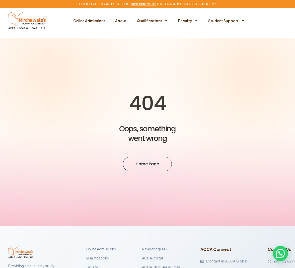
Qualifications (152, 20)
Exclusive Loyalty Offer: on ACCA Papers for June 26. (147, 4)
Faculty (188, 20)
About (121, 20)
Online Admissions (89, 20)
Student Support (226, 20)
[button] (280, 253)
